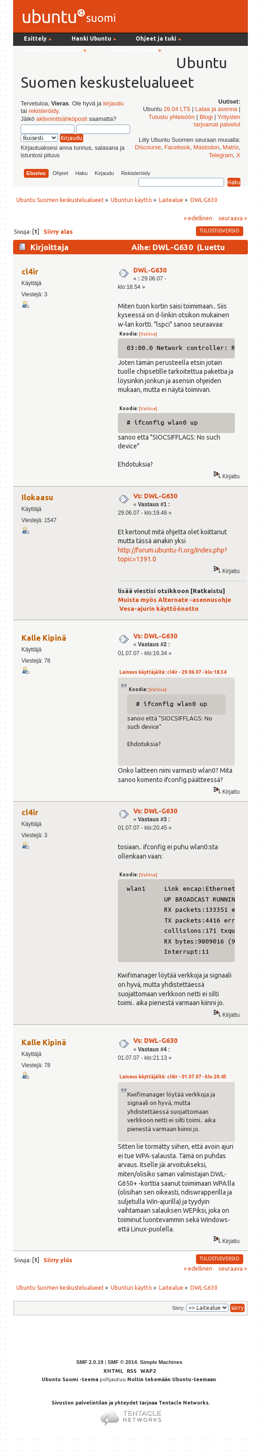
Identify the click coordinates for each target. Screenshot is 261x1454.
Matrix (231, 147)
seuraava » (232, 218)
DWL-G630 (150, 270)
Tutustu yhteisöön (171, 117)
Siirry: (178, 1308)
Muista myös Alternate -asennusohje (174, 599)
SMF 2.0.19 (89, 1362)
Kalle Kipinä (44, 637)
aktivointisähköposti (61, 119)
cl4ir (30, 271)
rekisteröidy (43, 111)
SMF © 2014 (122, 1362)
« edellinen (198, 218)
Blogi (206, 117)
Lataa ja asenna (216, 109)
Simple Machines (161, 1362)
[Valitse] (148, 333)
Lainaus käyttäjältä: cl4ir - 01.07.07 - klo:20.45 (172, 1076)
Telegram (221, 155)
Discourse (148, 147)
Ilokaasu (37, 497)
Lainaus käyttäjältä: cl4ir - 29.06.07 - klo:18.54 (172, 672)
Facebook (177, 147)
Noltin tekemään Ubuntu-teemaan (171, 1379)
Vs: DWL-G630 (155, 496)
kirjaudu (113, 103)
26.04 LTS (177, 109)
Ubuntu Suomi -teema (70, 1379)
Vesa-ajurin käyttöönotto (159, 608)
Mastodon (206, 147)
